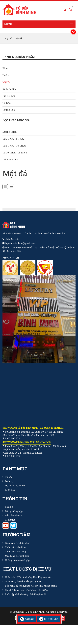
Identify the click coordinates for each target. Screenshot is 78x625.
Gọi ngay (27, 619)
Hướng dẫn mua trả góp (17, 560)
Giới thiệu (10, 519)
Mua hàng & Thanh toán (17, 556)
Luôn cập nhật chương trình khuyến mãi (25, 594)
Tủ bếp (8, 477)
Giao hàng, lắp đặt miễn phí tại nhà (23, 581)
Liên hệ (9, 507)
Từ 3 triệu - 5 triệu (13, 138)
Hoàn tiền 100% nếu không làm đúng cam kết (28, 577)
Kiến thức (10, 490)
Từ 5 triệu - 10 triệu (14, 145)
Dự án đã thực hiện (15, 485)
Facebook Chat (48, 619)
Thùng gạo (8, 110)
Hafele (6, 75)
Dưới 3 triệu (9, 132)
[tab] (5, 186)
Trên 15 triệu (10, 159)
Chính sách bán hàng (15, 551)
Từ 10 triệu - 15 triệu (14, 152)
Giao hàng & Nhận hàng (17, 543)
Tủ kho (6, 103)
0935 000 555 (12, 239)
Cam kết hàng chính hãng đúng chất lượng (26, 590)
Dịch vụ (9, 481)
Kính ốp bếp (9, 89)
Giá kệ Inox (8, 96)
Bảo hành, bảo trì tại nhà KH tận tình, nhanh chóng (31, 585)
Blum (5, 68)
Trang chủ (7, 38)
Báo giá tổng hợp (14, 511)
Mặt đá (6, 82)
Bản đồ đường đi (14, 515)
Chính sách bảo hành (15, 547)
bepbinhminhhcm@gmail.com (20, 243)
